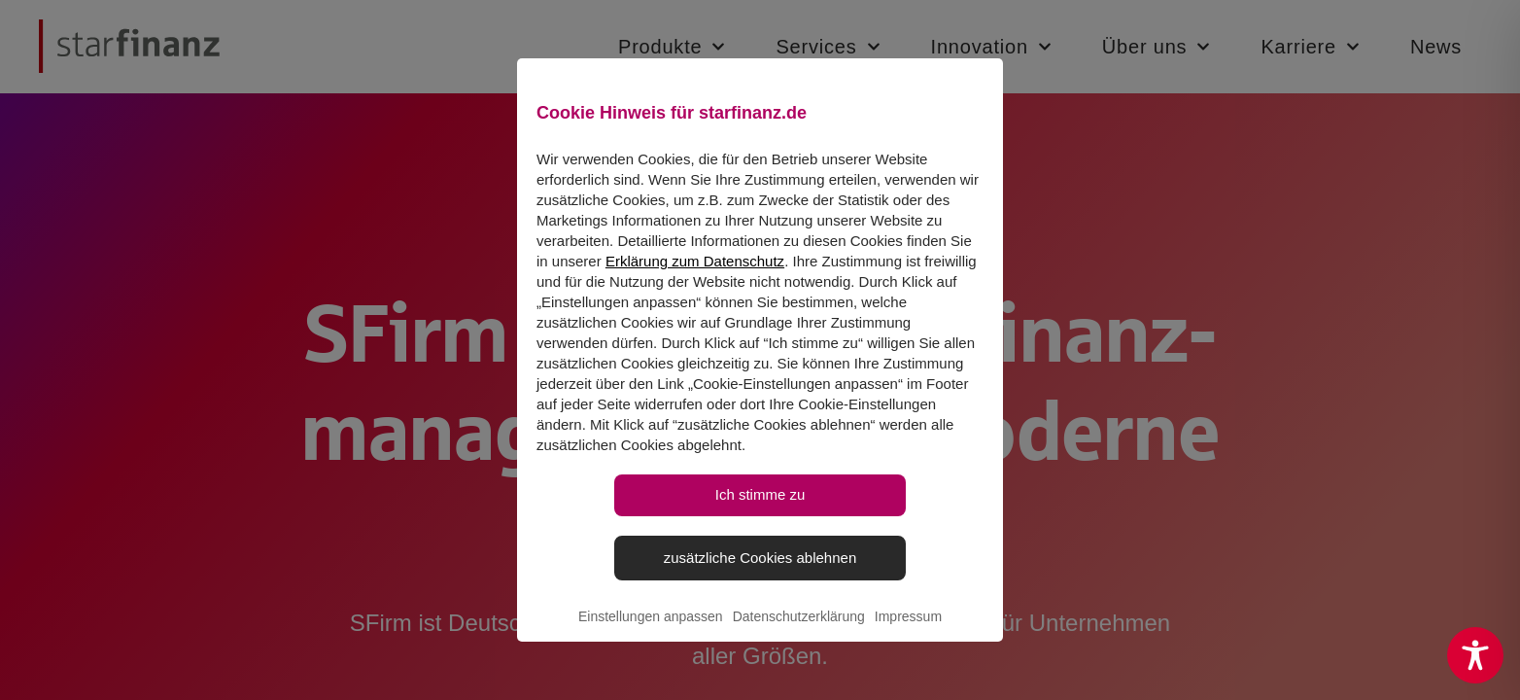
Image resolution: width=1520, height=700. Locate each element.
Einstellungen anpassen (650, 638)
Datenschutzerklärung (799, 638)
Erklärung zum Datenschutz (694, 282)
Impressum (908, 638)
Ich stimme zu (760, 516)
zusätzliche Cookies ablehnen (760, 578)
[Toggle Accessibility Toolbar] (1475, 655)
